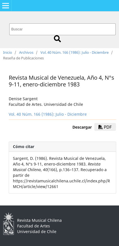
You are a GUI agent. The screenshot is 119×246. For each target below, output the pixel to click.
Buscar (57, 38)
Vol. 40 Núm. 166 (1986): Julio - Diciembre (74, 52)
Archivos (26, 52)
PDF (105, 127)
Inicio (7, 52)
